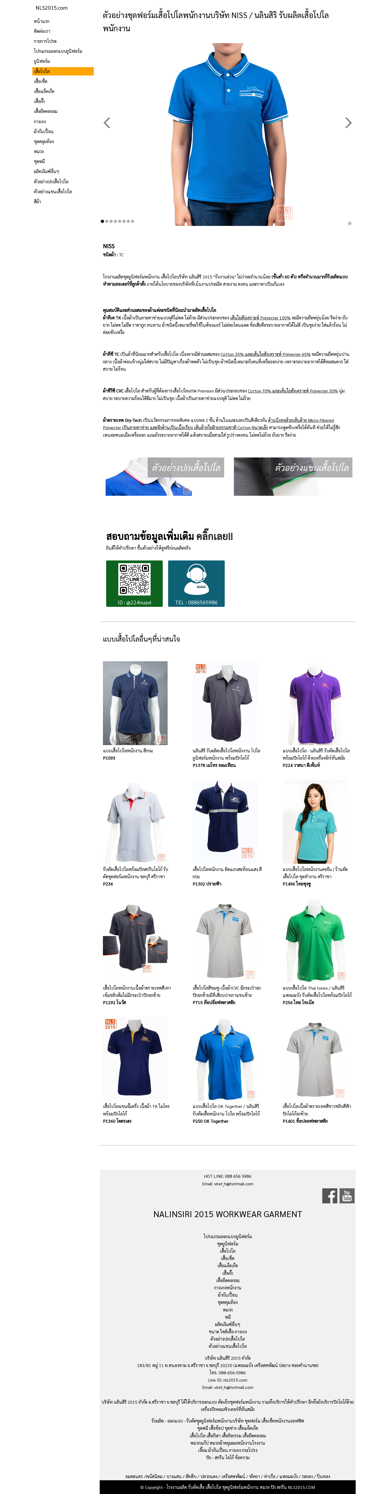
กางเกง (40, 121)
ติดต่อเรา (42, 31)
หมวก (39, 151)
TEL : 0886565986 (196, 584)
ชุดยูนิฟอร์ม (227, 1244)
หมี (228, 1317)
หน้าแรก (41, 21)
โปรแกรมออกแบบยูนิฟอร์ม (58, 51)
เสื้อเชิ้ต (40, 81)
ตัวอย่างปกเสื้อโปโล (51, 181)
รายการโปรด (45, 41)
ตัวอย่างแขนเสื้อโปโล (53, 191)
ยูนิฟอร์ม (42, 61)
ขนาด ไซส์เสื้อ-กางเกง (228, 1331)
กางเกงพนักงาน (227, 1287)
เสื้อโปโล (42, 71)
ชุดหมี (39, 161)
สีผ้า (37, 201)
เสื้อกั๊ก (39, 101)
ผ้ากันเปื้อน (44, 131)
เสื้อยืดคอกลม (45, 111)
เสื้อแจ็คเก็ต (44, 91)
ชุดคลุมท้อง (44, 141)
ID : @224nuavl (134, 584)
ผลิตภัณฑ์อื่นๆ (46, 171)
